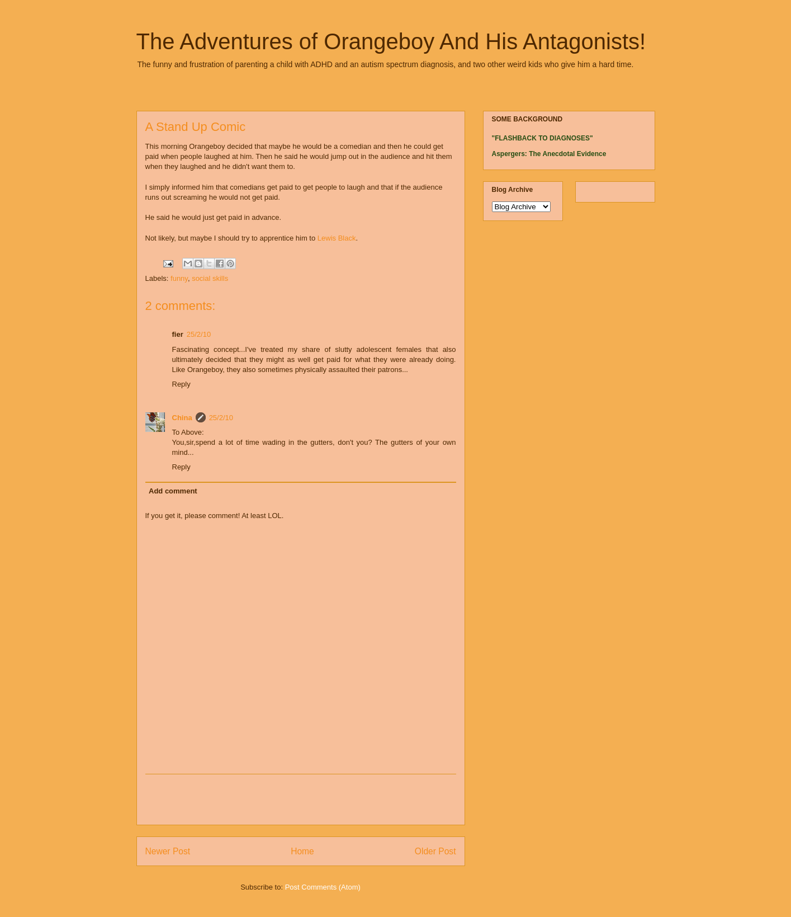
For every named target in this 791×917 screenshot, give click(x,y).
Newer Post (168, 851)
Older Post (435, 851)
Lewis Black (337, 238)
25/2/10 (199, 334)
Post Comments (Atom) (323, 887)
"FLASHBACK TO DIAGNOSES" (542, 138)
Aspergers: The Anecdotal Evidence (549, 154)
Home (302, 851)
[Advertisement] (301, 799)
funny (179, 278)
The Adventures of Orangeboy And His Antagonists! (391, 41)
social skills (210, 278)
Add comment (173, 491)
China (182, 417)
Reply (181, 384)
